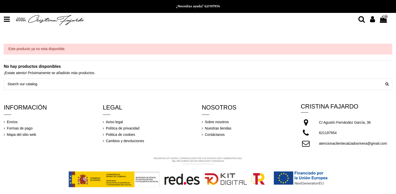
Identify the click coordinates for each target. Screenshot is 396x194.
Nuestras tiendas (218, 128)
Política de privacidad (122, 128)
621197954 (212, 6)
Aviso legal (114, 122)
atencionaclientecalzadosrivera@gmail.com (353, 143)
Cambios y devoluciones (125, 141)
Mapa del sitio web (21, 135)
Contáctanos (215, 135)
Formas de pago (20, 128)
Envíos (12, 122)
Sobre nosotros (217, 122)
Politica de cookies (120, 135)
